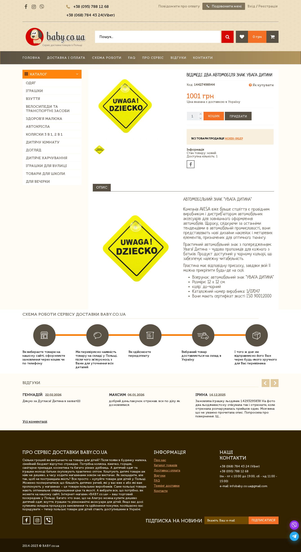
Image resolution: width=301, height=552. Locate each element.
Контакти (203, 58)
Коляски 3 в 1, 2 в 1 (44, 134)
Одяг (31, 83)
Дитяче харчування (46, 158)
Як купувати (261, 85)
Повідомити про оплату (179, 6)
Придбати (238, 116)
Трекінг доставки (166, 485)
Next (275, 383)
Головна (31, 58)
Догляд (33, 150)
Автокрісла (38, 126)
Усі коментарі (34, 421)
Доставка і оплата (66, 58)
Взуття (33, 99)
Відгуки (178, 58)
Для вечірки (38, 181)
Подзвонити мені (224, 6)
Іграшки (34, 91)
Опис (101, 187)
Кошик (213, 116)
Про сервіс (153, 58)
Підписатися (263, 520)
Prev (266, 383)
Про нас (160, 460)
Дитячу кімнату (43, 142)
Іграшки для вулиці (46, 166)
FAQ (131, 58)
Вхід (251, 6)
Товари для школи (45, 174)
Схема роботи (106, 58)
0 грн (257, 37)
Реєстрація (267, 6)
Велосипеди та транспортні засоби (48, 108)
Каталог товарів (165, 465)
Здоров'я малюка (44, 119)
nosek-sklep (234, 138)
